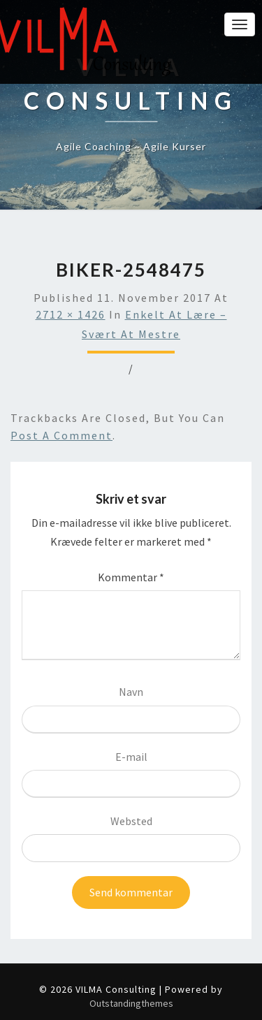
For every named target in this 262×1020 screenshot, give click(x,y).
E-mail (131, 757)
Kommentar (131, 577)
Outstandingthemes (131, 1003)
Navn (131, 692)
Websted (131, 821)
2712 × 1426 (70, 314)
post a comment (61, 435)
